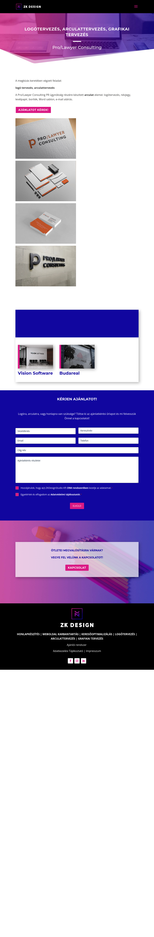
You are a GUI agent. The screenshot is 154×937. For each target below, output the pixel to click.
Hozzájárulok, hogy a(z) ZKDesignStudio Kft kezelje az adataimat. (66, 487)
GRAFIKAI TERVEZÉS (90, 638)
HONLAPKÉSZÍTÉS (28, 634)
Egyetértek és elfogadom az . (51, 494)
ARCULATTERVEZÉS (63, 638)
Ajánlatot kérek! (33, 109)
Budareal (69, 373)
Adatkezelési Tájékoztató (68, 651)
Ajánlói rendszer (77, 645)
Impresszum (93, 651)
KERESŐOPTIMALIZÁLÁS (96, 634)
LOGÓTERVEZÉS (125, 634)
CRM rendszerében (77, 487)
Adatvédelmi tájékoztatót (65, 494)
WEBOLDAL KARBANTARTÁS (61, 634)
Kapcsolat (77, 567)
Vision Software (35, 373)
